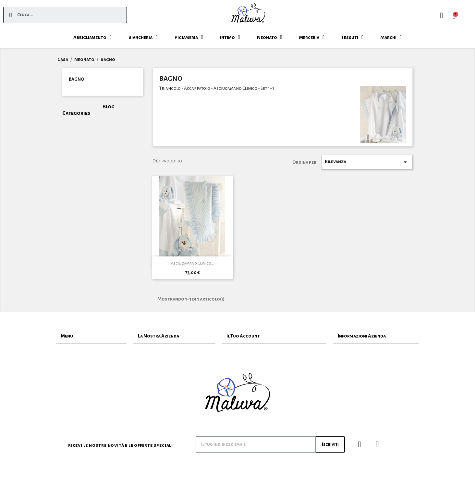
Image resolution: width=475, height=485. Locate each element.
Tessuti (352, 37)
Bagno (76, 79)
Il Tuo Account (243, 335)
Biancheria (143, 37)
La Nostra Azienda (158, 335)
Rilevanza (367, 162)
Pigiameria (189, 37)
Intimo (230, 37)
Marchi (391, 37)
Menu (67, 335)
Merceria (311, 37)
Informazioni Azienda (362, 335)
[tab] (91, 336)
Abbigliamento (92, 37)
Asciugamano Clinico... (192, 263)
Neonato (269, 37)
